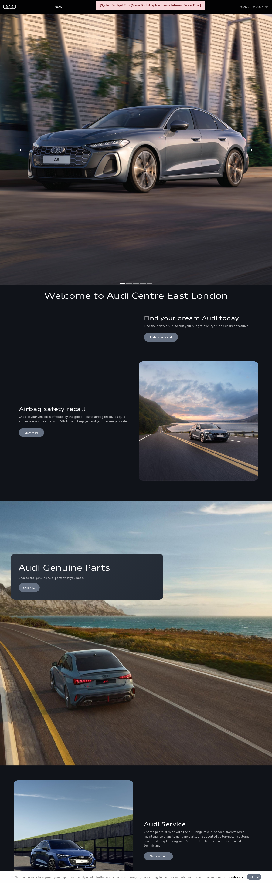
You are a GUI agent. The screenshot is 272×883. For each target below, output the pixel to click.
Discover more (158, 856)
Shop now (29, 587)
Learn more (31, 432)
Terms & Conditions (229, 877)
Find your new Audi (160, 337)
